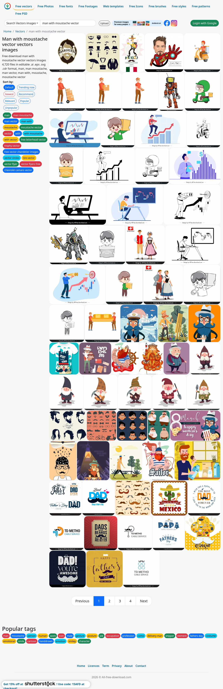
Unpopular (11, 107)
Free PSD (21, 14)
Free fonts (66, 6)
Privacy (117, 666)
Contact (141, 666)
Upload (104, 23)
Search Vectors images (21, 23)
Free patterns (201, 6)
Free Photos (45, 6)
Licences (93, 666)
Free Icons (136, 6)
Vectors (20, 31)
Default (9, 87)
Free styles (179, 6)
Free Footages (88, 6)
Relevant (10, 101)
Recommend (26, 94)
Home (7, 31)
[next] (144, 601)
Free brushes (157, 6)
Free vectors (23, 6)
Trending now (26, 87)
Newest (9, 94)
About (128, 666)
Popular (24, 101)
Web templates (113, 6)
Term (105, 666)
